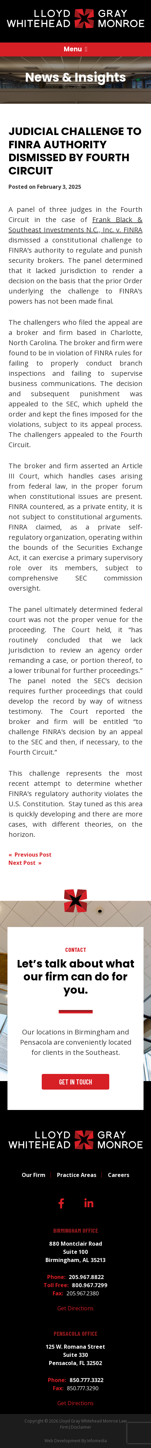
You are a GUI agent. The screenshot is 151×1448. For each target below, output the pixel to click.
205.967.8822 (86, 1277)
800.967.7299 (90, 1285)
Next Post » (25, 862)
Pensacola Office (75, 1333)
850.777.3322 (86, 1380)
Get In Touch (75, 1082)
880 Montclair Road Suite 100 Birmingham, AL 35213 (75, 1252)
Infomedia (97, 1441)
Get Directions (75, 1308)
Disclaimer (81, 1427)
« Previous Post (30, 854)
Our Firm (33, 1175)
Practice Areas (76, 1175)
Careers (118, 1175)
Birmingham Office (75, 1230)
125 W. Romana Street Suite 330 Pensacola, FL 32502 (75, 1355)
